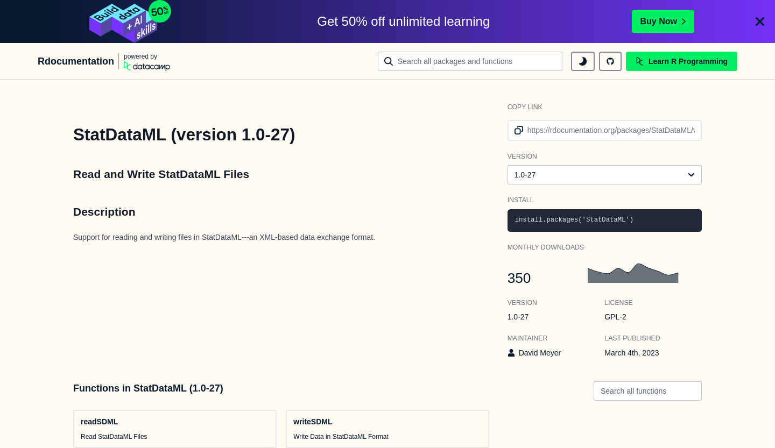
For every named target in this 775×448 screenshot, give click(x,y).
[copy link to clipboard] (517, 130)
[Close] (760, 21)
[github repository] (610, 61)
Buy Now (663, 21)
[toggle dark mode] (583, 61)
